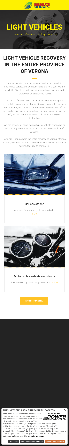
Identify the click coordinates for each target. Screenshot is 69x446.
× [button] (64, 410)
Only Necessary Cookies (32, 441)
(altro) (34, 213)
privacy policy (11, 436)
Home (15, 34)
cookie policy (35, 436)
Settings (13, 441)
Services (30, 34)
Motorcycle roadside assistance (34, 276)
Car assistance (34, 204)
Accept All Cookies (55, 441)
